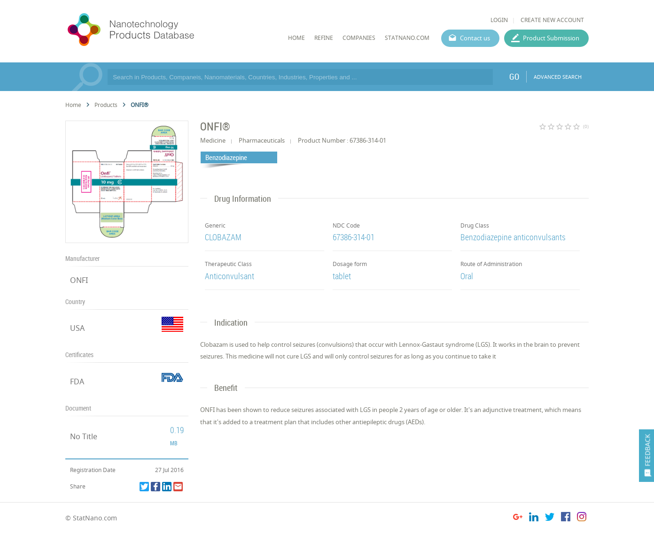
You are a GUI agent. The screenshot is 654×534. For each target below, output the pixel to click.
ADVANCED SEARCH (558, 76)
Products (105, 105)
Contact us (475, 38)
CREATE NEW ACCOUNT (552, 20)
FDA (77, 381)
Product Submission (551, 38)
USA (77, 328)
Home (73, 105)
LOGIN (499, 20)
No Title (83, 436)
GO (514, 76)
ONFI (79, 280)
